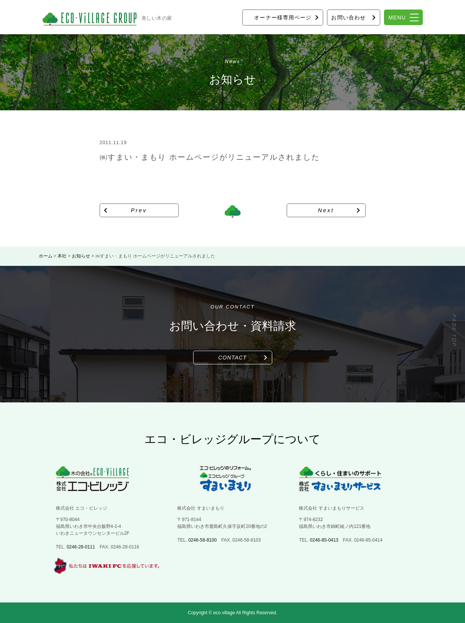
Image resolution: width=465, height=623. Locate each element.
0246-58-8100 (202, 540)
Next (326, 210)
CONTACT (232, 357)
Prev (139, 210)
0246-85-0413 (324, 540)
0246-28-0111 (81, 547)
